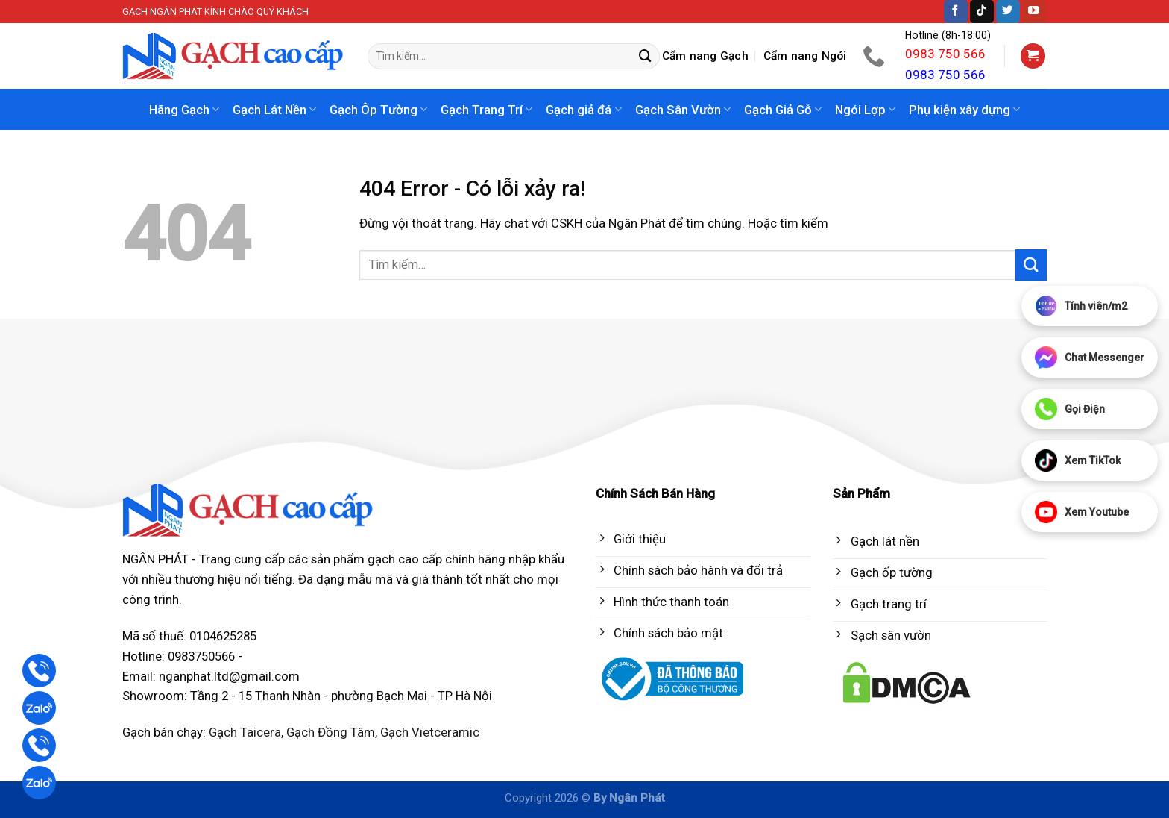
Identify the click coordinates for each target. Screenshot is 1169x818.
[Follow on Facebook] (956, 11)
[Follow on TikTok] (982, 11)
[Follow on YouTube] (1034, 11)
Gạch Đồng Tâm (330, 732)
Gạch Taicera (245, 732)
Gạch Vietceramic (429, 732)
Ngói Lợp (865, 109)
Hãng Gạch (184, 109)
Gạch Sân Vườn (683, 109)
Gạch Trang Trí (486, 109)
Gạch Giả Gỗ (783, 109)
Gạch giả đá (583, 109)
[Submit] (645, 56)
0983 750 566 (945, 53)
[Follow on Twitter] (1008, 11)
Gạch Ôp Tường (378, 109)
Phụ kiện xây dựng (964, 109)
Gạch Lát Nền (274, 109)
